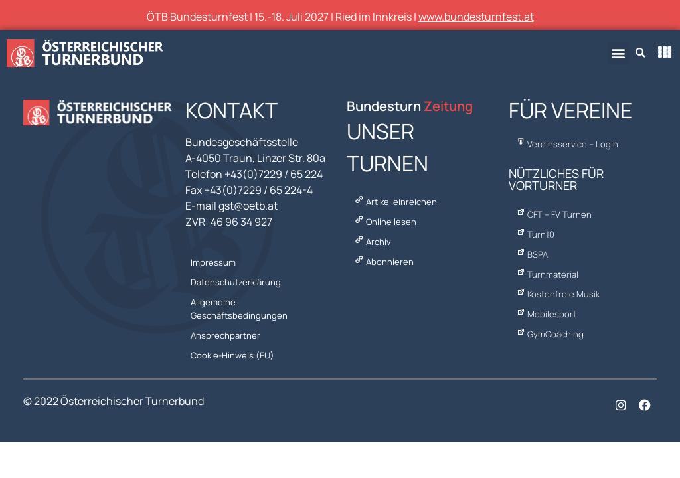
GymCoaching (550, 334)
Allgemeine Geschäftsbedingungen (240, 308)
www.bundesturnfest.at (476, 16)
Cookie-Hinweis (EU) (234, 355)
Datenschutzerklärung (237, 282)
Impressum (214, 262)
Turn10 (535, 234)
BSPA (532, 254)
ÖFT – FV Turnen (554, 214)
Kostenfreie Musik (558, 294)
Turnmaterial (547, 274)
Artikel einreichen (395, 201)
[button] (619, 53)
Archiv (372, 241)
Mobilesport (546, 314)
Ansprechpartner (227, 335)
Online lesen (385, 221)
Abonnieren (383, 261)
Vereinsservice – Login (567, 144)
